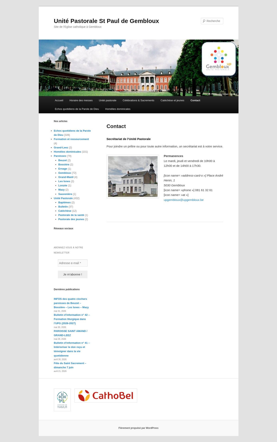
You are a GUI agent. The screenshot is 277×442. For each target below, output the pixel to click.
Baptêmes (64, 202)
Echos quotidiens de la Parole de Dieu (77, 108)
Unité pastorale (107, 100)
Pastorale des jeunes (71, 219)
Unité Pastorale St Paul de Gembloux (106, 21)
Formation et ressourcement (71, 139)
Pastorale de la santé (71, 215)
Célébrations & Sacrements (138, 100)
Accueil (59, 100)
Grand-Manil (65, 177)
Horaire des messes (81, 100)
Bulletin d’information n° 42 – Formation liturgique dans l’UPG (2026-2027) (72, 319)
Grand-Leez (61, 147)
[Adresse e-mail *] (72, 263)
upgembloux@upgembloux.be (184, 200)
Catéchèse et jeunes (172, 100)
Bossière (63, 164)
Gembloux (64, 172)
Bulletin (63, 206)
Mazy (61, 189)
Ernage (62, 168)
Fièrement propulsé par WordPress (139, 428)
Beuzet (62, 160)
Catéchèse (64, 210)
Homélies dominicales (117, 108)
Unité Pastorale (63, 198)
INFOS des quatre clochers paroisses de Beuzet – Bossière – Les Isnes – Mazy (71, 303)
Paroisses (60, 155)
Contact (195, 100)
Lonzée (62, 185)
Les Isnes (64, 181)
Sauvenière (65, 194)
